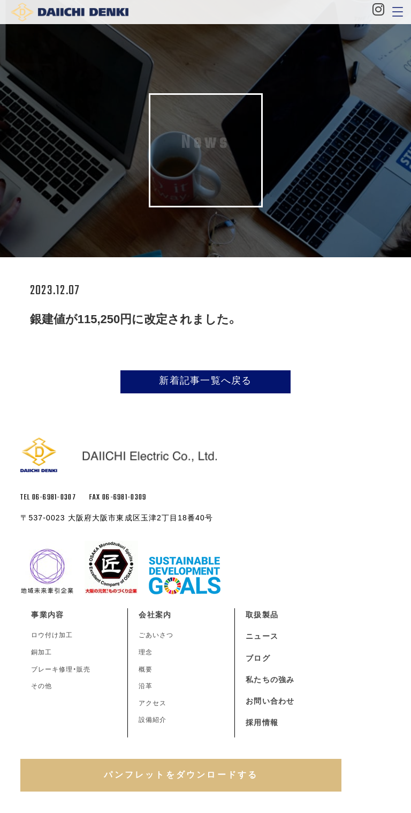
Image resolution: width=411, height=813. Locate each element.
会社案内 (155, 614)
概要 (146, 669)
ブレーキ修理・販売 (60, 669)
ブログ (258, 658)
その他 (41, 686)
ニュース (262, 636)
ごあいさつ (156, 635)
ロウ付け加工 (52, 635)
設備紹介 (152, 720)
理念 (146, 652)
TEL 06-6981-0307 (47, 497)
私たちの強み (270, 679)
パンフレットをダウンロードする (181, 774)
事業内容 (47, 614)
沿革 (146, 686)
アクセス (152, 703)
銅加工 (41, 652)
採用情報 (262, 722)
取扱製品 (262, 614)
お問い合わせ (270, 701)
